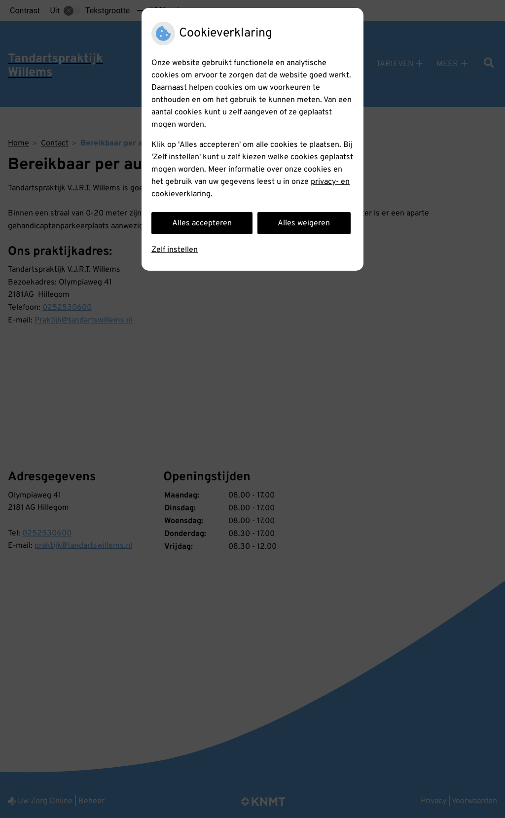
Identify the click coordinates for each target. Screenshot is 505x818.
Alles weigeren (304, 223)
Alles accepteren (202, 223)
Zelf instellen (174, 250)
